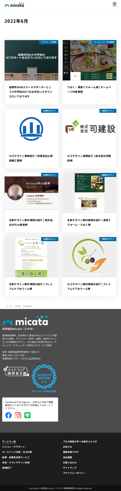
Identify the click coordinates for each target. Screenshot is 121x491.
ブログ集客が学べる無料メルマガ (80, 441)
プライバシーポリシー (74, 472)
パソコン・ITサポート (13, 446)
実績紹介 (6, 467)
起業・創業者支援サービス (15, 457)
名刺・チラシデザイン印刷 (15, 462)
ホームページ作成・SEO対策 (17, 451)
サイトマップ (70, 467)
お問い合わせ (70, 462)
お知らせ (67, 446)
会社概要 (67, 457)
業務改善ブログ (71, 451)
